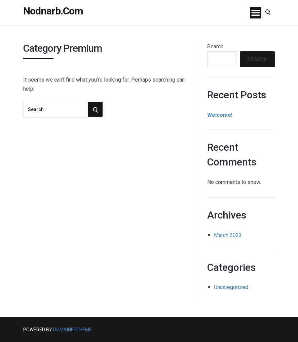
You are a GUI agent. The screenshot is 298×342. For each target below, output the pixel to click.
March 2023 (228, 235)
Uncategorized (231, 287)
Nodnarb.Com (53, 11)
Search (215, 46)
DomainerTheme (72, 329)
